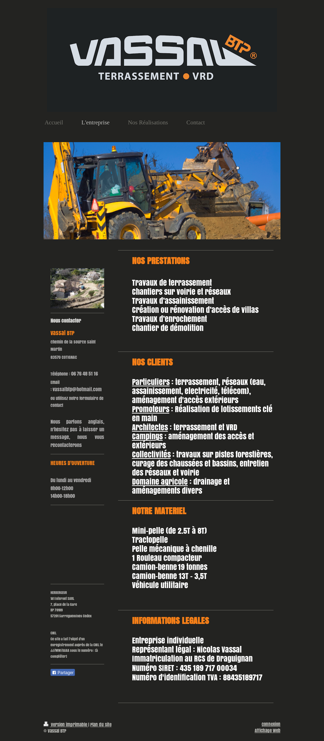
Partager (63, 672)
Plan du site (100, 724)
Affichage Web (267, 730)
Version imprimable (66, 724)
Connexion (271, 724)
